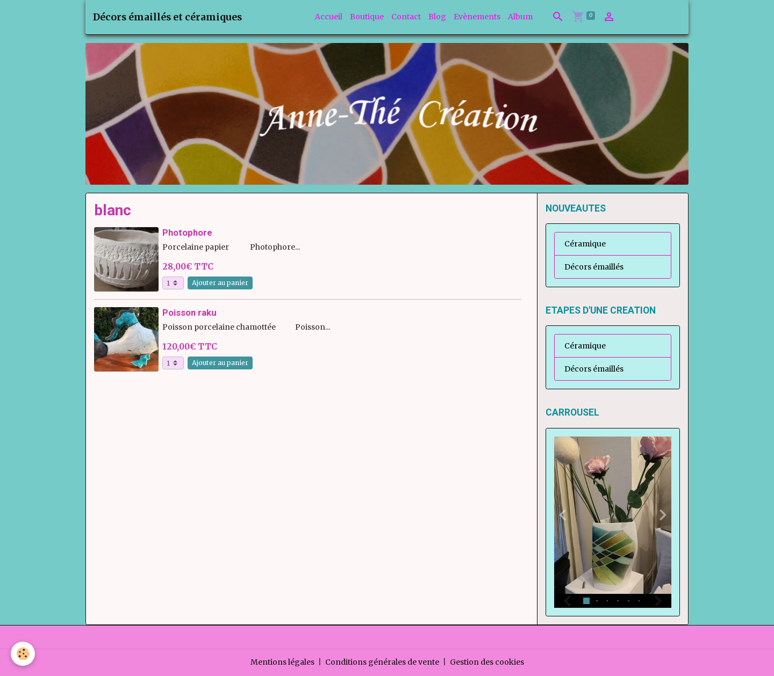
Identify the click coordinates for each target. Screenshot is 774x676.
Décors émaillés (594, 267)
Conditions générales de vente (382, 662)
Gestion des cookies (487, 662)
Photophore (187, 232)
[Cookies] (23, 654)
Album (520, 16)
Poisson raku (189, 312)
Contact (406, 16)
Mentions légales (282, 662)
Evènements (477, 16)
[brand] (167, 17)
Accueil (328, 16)
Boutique (367, 16)
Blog (437, 16)
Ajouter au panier (220, 283)
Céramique (585, 244)
